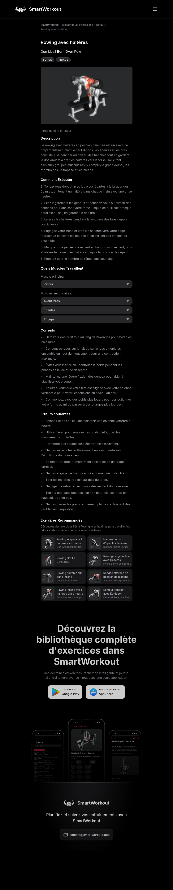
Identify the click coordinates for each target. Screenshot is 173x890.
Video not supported (86, 95)
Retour (100, 24)
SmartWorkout (50, 24)
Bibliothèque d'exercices (77, 24)
